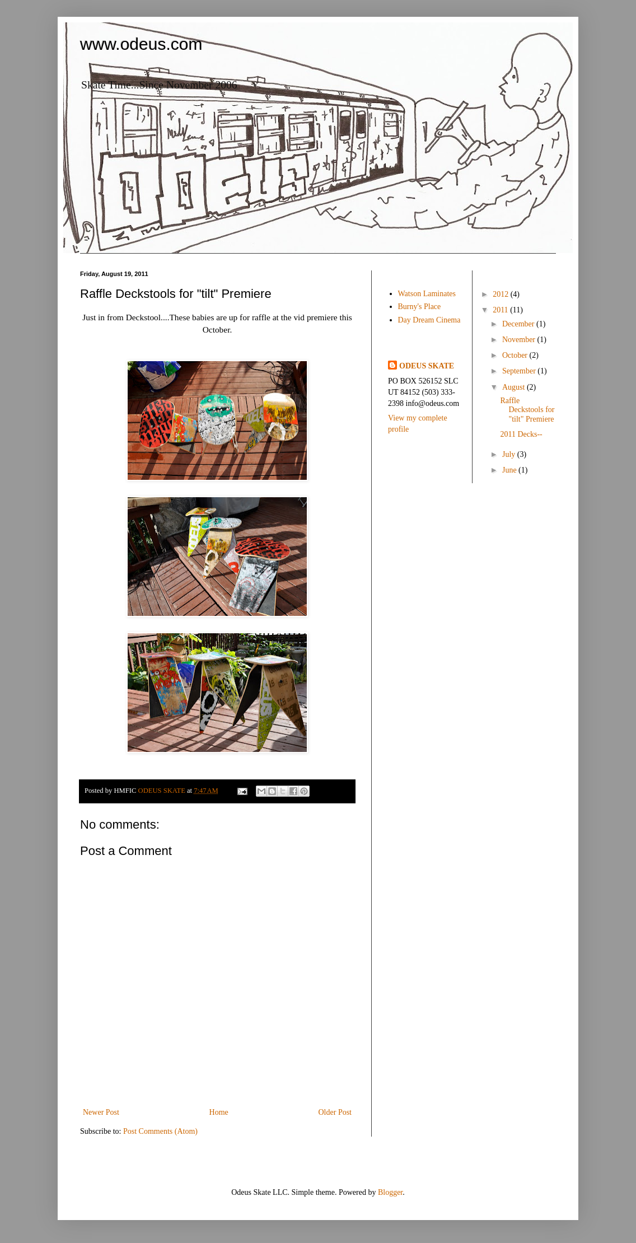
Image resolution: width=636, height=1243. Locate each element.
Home (218, 1112)
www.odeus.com (141, 44)
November (519, 339)
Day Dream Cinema (429, 320)
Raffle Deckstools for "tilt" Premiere (527, 410)
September (519, 371)
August (514, 387)
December (519, 324)
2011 (501, 310)
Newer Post (101, 1112)
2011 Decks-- (521, 434)
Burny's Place (419, 306)
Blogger (390, 1192)
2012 (502, 294)
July (509, 454)
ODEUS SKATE (426, 366)
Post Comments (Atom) (160, 1131)
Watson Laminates (427, 293)
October (516, 355)
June (510, 470)
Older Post (335, 1112)
